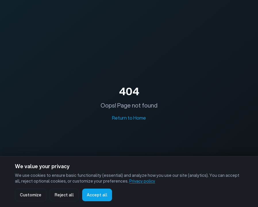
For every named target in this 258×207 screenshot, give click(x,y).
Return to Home (129, 117)
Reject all (64, 195)
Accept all (97, 195)
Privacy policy (142, 181)
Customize (30, 195)
